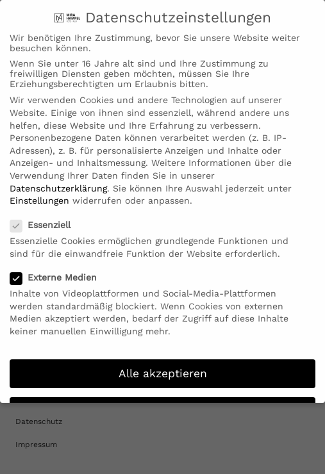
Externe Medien (57, 272)
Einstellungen (39, 195)
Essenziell (44, 220)
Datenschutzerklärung (58, 182)
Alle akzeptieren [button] (163, 367)
